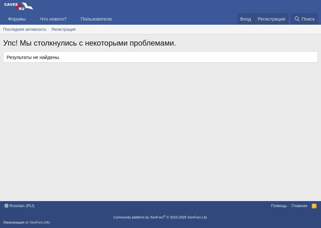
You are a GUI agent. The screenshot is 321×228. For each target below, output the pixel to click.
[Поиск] (304, 19)
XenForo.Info (40, 222)
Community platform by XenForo (160, 217)
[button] (30, 19)
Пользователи (96, 19)
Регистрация (64, 29)
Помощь (279, 205)
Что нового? (53, 19)
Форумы (17, 19)
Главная (299, 205)
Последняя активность (25, 29)
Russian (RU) (19, 205)
